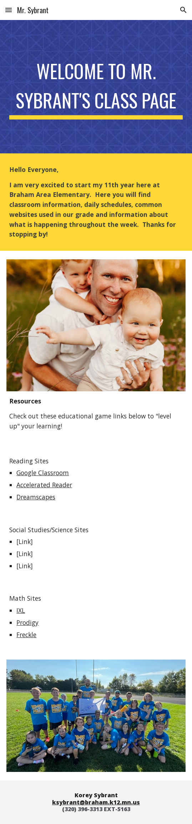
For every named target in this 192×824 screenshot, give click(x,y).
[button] (8, 10)
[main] (96, 86)
